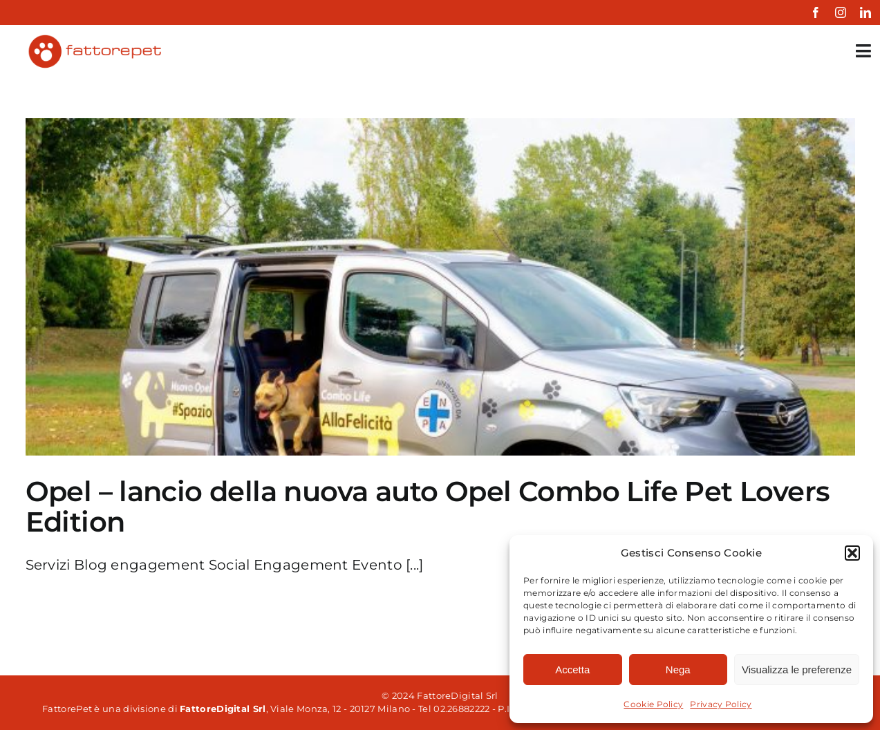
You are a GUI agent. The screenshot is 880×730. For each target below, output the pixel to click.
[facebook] (815, 12)
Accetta (572, 669)
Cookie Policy (653, 704)
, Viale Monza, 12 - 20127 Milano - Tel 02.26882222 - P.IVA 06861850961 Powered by (412, 708)
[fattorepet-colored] (94, 38)
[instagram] (840, 12)
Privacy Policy (720, 704)
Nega (678, 669)
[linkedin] (865, 12)
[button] (852, 553)
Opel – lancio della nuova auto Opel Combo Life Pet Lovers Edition (428, 506)
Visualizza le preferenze (797, 669)
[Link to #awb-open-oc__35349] (863, 50)
